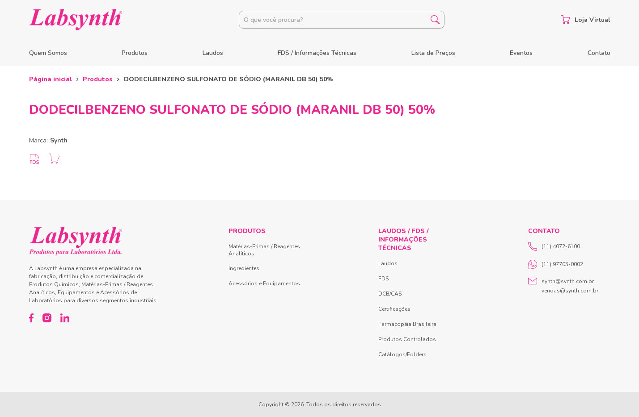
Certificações (394, 309)
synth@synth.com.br (568, 281)
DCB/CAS (390, 293)
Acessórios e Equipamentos (264, 283)
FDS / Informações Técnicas (317, 53)
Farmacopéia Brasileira (407, 324)
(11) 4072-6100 (554, 246)
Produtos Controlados (407, 339)
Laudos (213, 53)
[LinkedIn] (64, 317)
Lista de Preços (433, 53)
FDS (383, 278)
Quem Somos (48, 53)
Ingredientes (244, 268)
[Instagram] (46, 317)
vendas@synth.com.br (570, 290)
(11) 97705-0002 (555, 264)
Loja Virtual (585, 19)
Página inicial (50, 79)
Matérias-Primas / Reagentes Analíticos (264, 250)
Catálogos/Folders (402, 354)
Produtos (135, 53)
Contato (599, 53)
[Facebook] (31, 317)
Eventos (521, 53)
